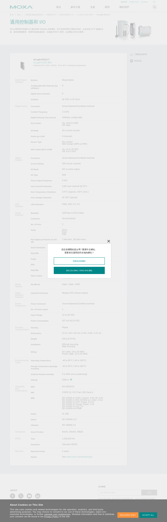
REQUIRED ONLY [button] (128, 515)
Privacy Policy (51, 516)
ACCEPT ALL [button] (148, 515)
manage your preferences (57, 514)
